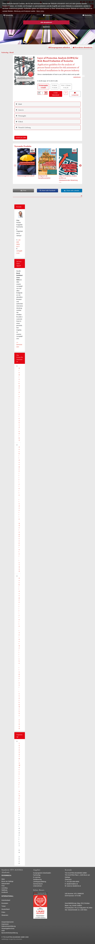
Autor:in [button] (21, 110)
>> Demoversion (19, 345)
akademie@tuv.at (72, 884)
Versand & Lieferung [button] (24, 127)
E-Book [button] (20, 122)
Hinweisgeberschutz (8, 928)
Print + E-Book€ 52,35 (65, 86)
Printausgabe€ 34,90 (43, 86)
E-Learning (36, 877)
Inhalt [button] (20, 104)
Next (80, 165)
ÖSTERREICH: (6, 875)
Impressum (5, 924)
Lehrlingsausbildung (39, 881)
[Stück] (42, 93)
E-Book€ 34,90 (54, 86)
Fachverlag (36, 875)
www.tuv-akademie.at (74, 886)
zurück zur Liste (21, 137)
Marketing (87, 15)
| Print (23, 190)
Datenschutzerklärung (9, 926)
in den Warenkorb (55, 94)
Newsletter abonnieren (83, 47)
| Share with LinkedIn (71, 190)
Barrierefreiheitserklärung (10, 933)
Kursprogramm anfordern (60, 47)
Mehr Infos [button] (40, 11)
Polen (3, 912)
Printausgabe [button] (22, 116)
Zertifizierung (37, 879)
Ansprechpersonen (8, 922)
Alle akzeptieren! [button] (46, 22)
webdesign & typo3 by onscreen (12, 939)
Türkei (4, 906)
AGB (3, 930)
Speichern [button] (46, 27)
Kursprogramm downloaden (42, 873)
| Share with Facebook (47, 190)
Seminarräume (38, 884)
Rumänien (5, 903)
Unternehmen (37, 886)
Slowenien (5, 915)
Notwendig (8, 15)
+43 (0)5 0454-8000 (72, 881)
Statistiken (47, 15)
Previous (15, 165)
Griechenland (6, 900)
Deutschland (6, 909)
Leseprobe (75, 94)
